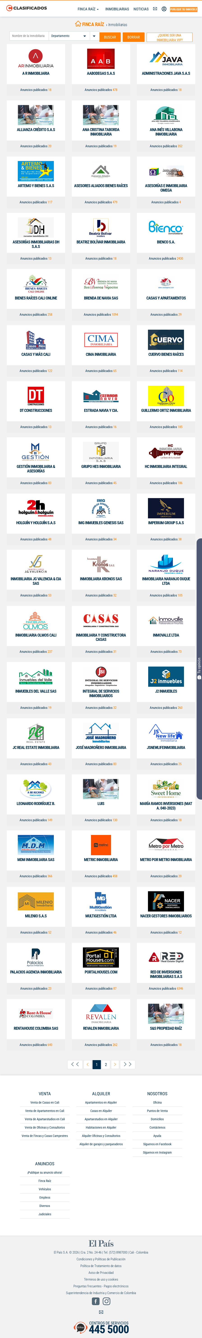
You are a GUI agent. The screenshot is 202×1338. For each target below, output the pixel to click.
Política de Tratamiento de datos (101, 1265)
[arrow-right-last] (127, 1064)
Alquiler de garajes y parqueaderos (101, 1143)
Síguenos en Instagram (157, 1152)
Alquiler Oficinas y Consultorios (101, 1135)
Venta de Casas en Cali (44, 1102)
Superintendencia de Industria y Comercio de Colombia (101, 1292)
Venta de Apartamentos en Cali (44, 1110)
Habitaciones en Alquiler (101, 1127)
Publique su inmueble (183, 9)
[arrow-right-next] (115, 1064)
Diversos (44, 1205)
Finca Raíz (88, 9)
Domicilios (157, 1118)
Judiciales (45, 1214)
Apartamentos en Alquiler (101, 1102)
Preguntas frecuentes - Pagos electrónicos (101, 1286)
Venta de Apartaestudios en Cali (45, 1118)
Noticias (141, 9)
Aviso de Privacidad (101, 1272)
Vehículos (45, 1189)
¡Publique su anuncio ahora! (44, 1172)
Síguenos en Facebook (157, 1143)
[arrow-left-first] (75, 1064)
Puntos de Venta (157, 1110)
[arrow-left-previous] (88, 1064)
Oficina (157, 1102)
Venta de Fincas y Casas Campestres (45, 1135)
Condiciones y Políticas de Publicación (101, 1259)
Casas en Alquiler (101, 1110)
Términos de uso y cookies (101, 1279)
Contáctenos (157, 1127)
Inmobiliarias (117, 9)
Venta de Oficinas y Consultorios (45, 1127)
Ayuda (157, 1135)
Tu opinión (199, 668)
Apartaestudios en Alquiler (101, 1118)
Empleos (44, 1197)
